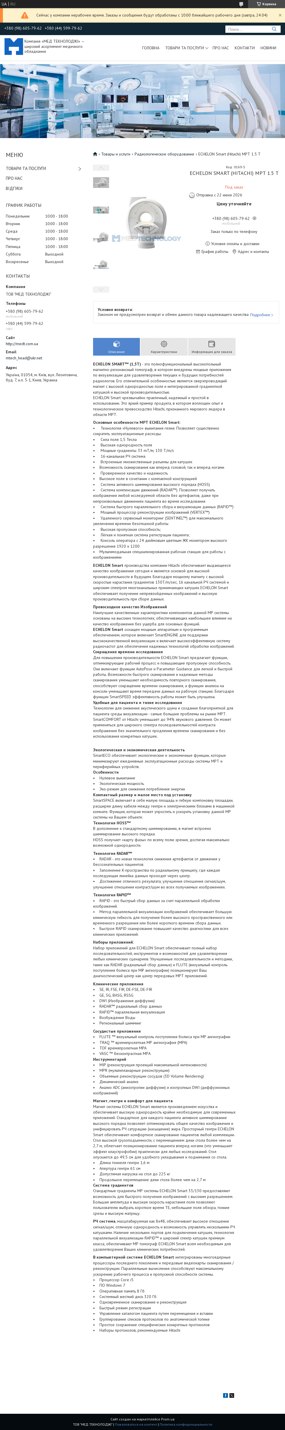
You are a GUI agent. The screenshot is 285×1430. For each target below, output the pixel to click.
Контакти (245, 47)
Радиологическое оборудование (164, 154)
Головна (150, 47)
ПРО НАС (14, 178)
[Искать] (274, 29)
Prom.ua (167, 1419)
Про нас (221, 47)
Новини (268, 47)
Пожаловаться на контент (136, 1424)
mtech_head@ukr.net (24, 358)
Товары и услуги (115, 154)
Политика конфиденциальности (186, 1424)
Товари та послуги (184, 47)
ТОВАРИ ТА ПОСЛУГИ (26, 168)
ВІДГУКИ (14, 188)
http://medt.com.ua (22, 343)
